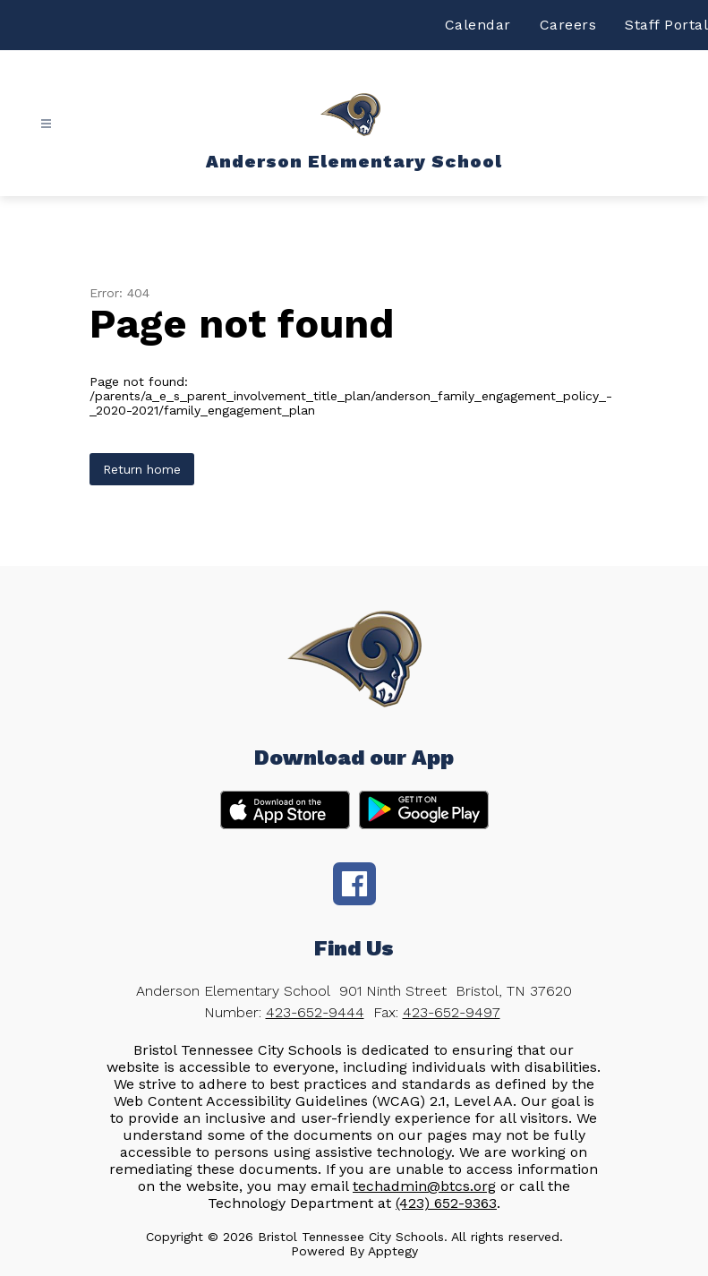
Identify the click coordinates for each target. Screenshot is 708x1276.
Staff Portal (666, 24)
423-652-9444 (315, 1012)
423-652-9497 (451, 1012)
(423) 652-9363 (446, 1203)
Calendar (478, 24)
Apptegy (393, 1251)
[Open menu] (46, 124)
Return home (142, 469)
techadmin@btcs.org (424, 1186)
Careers (568, 24)
